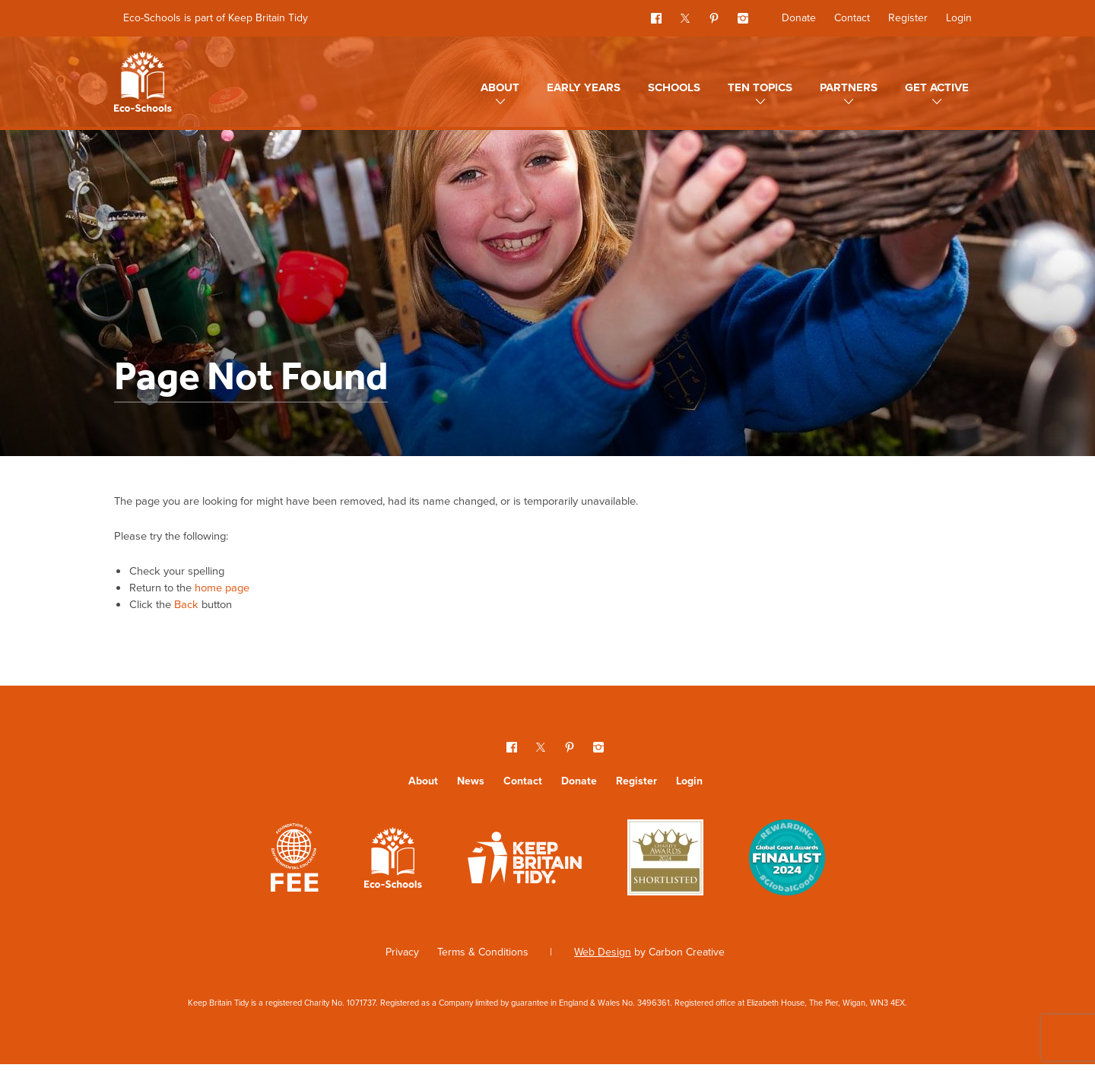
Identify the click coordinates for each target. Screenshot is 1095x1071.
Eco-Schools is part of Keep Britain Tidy (215, 18)
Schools (674, 87)
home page (232, 592)
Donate (799, 18)
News (470, 789)
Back (192, 610)
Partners (849, 87)
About (500, 87)
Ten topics (760, 87)
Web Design (602, 960)
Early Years (583, 87)
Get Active (937, 87)
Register (908, 18)
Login (959, 18)
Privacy (402, 960)
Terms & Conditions (482, 960)
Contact (852, 18)
